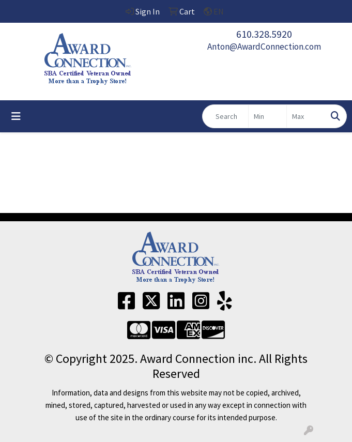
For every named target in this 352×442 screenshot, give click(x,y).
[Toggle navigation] (16, 116)
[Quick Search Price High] (305, 116)
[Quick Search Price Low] (267, 116)
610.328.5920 (264, 33)
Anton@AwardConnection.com (264, 46)
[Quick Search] (225, 116)
